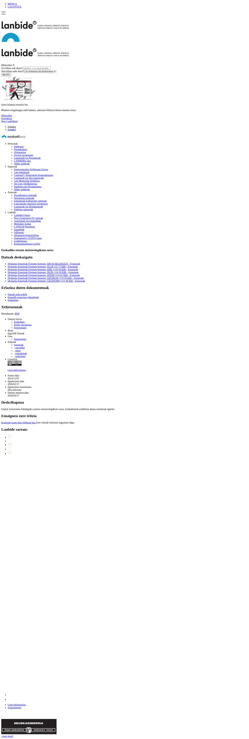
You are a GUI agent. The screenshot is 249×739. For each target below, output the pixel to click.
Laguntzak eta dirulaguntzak (28, 206)
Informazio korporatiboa (26, 235)
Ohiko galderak (22, 163)
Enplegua (19, 146)
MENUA (12, 4)
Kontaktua (6, 118)
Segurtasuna (20, 327)
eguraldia (20, 347)
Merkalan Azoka (22, 223)
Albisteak (19, 232)
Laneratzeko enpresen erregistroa (31, 203)
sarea (17, 350)
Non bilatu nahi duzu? (28, 71)
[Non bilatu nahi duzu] (40, 71)
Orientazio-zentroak (24, 198)
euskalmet (20, 356)
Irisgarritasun (14, 707)
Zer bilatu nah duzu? (25, 68)
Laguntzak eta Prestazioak (27, 158)
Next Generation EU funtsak (28, 218)
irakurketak (21, 353)
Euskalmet (19, 322)
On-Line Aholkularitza (25, 183)
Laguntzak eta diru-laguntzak (29, 178)
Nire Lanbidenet (9, 121)
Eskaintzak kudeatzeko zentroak (30, 201)
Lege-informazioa (17, 370)
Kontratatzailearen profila (27, 244)
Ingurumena (20, 339)
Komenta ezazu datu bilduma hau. (18, 422)
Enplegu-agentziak (23, 209)
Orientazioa (20, 152)
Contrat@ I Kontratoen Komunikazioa (33, 175)
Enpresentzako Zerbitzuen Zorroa (31, 169)
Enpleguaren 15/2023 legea (28, 238)
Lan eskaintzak (21, 172)
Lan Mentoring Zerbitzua (27, 181)
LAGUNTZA (14, 6)
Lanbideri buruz (22, 215)
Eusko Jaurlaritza (23, 324)
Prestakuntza (20, 149)
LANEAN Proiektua (24, 226)
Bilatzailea (6, 65)
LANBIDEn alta (22, 161)
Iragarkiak (19, 229)
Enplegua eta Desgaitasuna (27, 186)
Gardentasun (20, 241)
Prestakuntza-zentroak (25, 195)
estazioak (19, 344)
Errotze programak (23, 155)
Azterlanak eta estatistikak (27, 221)
